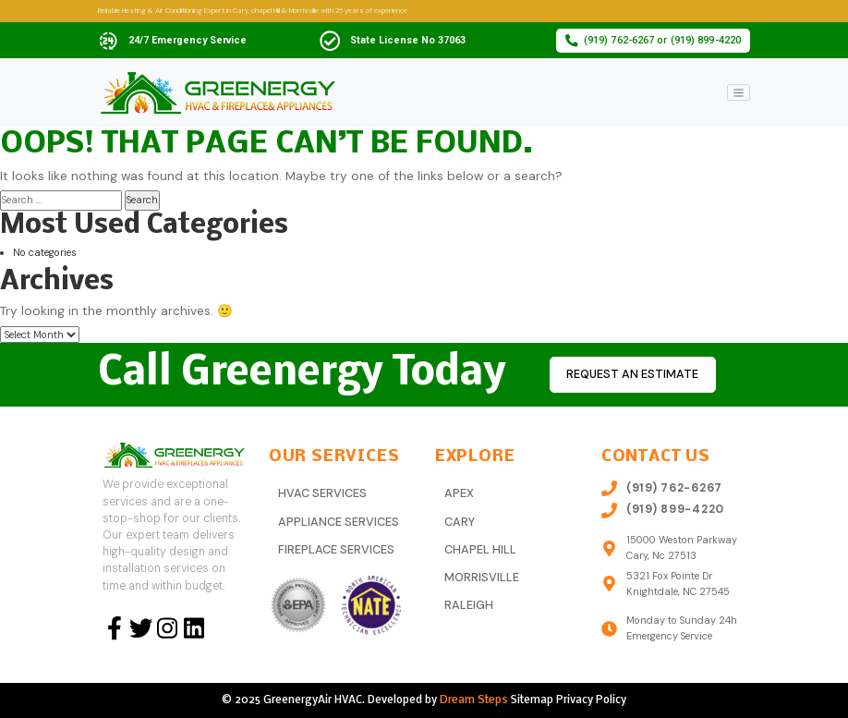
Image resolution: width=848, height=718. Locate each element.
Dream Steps (474, 699)
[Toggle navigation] (738, 92)
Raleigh (467, 600)
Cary (459, 520)
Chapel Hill (479, 547)
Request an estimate (629, 375)
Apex (458, 492)
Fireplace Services (336, 547)
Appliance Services (337, 520)
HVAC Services (321, 492)
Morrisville (480, 573)
